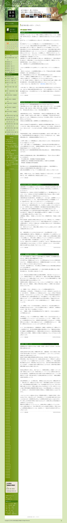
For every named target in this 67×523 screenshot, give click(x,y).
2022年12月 (8, 236)
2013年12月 (8, 407)
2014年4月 (8, 401)
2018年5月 (8, 323)
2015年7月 (8, 377)
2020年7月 (8, 282)
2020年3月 (8, 288)
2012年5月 (8, 437)
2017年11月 (8, 333)
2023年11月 (8, 218)
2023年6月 (8, 226)
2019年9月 (8, 298)
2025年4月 (8, 191)
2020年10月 (8, 277)
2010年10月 (8, 468)
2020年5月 (8, 285)
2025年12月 (8, 179)
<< (6, 38)
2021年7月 (8, 263)
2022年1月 (8, 253)
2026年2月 (8, 175)
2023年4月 (8, 229)
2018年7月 (8, 320)
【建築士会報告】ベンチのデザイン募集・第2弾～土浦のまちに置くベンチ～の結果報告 (12, 157)
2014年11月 (8, 390)
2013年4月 (8, 420)
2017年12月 (8, 331)
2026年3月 (8, 174)
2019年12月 (8, 293)
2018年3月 (8, 326)
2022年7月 (8, 244)
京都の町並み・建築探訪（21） (11, 108)
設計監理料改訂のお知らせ (11, 143)
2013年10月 (8, 410)
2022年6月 (8, 245)
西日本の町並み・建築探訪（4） (11, 112)
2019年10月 (8, 296)
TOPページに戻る (10, 23)
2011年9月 (8, 450)
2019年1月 (8, 310)
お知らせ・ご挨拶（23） (11, 80)
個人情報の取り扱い (10, 141)
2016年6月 (8, 360)
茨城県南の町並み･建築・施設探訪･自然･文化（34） (12, 129)
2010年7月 (8, 472)
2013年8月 (8, 414)
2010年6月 (8, 474)
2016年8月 (8, 356)
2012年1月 (8, 444)
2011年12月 (8, 445)
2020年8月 (8, 280)
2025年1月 (8, 196)
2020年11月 (8, 275)
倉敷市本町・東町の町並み (11, 150)
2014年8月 (8, 395)
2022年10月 (8, 239)
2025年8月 (8, 185)
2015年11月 (8, 371)
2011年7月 (8, 453)
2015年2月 (8, 385)
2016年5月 (8, 361)
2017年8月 (8, 337)
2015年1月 (8, 387)
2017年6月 (8, 341)
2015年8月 (8, 375)
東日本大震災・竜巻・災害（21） (11, 87)
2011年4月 (8, 458)
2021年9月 (8, 260)
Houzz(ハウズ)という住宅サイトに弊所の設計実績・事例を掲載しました (12, 147)
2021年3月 (8, 269)
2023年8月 (8, 223)
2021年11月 (8, 256)
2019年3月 (8, 307)
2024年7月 (8, 206)
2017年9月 (8, 336)
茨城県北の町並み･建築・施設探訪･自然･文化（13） (12, 116)
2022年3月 (8, 250)
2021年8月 (8, 261)
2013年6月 (8, 417)
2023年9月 (8, 221)
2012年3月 (8, 441)
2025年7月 (8, 187)
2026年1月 (8, 177)
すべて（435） (9, 55)
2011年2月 (8, 461)
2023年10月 (8, 220)
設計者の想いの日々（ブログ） (34, 516)
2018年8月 (8, 318)
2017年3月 (8, 345)
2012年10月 (8, 429)
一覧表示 (7, 171)
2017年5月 (8, 342)
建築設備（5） (9, 74)
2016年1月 (8, 368)
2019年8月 (8, 299)
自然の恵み (42, 83)
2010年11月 (8, 466)
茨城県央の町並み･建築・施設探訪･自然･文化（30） (12, 120)
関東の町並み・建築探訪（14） (11, 100)
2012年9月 (8, 431)
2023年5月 (8, 228)
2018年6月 (8, 321)
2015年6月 (8, 379)
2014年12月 (8, 388)
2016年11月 (8, 352)
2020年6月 (8, 283)
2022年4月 (8, 248)
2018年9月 (8, 317)
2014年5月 (8, 399)
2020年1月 (8, 291)
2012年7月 (8, 434)
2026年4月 (8, 172)
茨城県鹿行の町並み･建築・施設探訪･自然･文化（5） (12, 133)
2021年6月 (8, 264)
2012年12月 (8, 426)
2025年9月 (8, 183)
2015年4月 (8, 382)
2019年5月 (8, 304)
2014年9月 (8, 393)
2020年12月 (8, 274)
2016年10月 (8, 353)
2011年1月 (8, 463)
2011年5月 (8, 456)
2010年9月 (8, 469)
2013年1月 (8, 425)
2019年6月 (8, 302)
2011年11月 (8, 447)
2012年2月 (8, 442)
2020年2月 (8, 290)
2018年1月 (8, 329)
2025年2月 (8, 194)
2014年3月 (8, 402)
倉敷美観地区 (8, 152)
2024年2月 (8, 214)
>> (16, 38)
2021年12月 (8, 255)
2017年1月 (8, 348)
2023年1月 (8, 234)
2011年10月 (8, 449)
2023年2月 (8, 233)
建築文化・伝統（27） (10, 68)
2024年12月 (8, 198)
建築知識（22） (9, 63)
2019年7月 (8, 301)
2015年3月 (8, 383)
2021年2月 (8, 271)
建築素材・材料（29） (10, 70)
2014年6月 (8, 398)
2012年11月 (8, 428)
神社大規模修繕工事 (10, 153)
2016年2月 (8, 366)
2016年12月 (8, 350)
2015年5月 (8, 380)
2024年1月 (8, 215)
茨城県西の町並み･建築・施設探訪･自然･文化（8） (12, 124)
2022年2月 (8, 252)
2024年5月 (8, 209)
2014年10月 (8, 391)
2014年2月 (8, 404)
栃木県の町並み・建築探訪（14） (11, 96)
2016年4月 (8, 363)
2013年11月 (8, 409)
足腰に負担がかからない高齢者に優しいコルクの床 (12, 161)
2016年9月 (8, 355)
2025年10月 (8, 182)
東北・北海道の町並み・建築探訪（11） (12, 92)
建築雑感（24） (9, 61)
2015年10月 (8, 372)
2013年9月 (8, 412)
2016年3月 (8, 364)
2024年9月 (8, 202)
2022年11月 (8, 237)
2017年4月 (8, 344)
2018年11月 (8, 314)
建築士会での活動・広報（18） (11, 83)
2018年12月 (8, 312)
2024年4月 (8, 210)
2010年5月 (8, 476)
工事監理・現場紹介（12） (11, 78)
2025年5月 (8, 190)
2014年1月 (8, 406)
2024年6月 (8, 207)
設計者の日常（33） (10, 76)
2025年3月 (8, 193)
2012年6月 (8, 436)
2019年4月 (8, 306)
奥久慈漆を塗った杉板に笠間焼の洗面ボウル (12, 165)
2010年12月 (8, 464)
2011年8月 (8, 452)
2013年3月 (8, 422)
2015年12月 (8, 369)
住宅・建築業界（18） (10, 72)
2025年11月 (8, 180)
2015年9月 (8, 374)
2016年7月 (8, 358)
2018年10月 (8, 315)
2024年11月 (8, 199)
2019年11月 (8, 294)
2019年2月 (8, 309)
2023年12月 (8, 217)
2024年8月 (8, 204)
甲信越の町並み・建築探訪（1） (11, 104)
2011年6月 (8, 455)
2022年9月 (8, 241)
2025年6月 (8, 188)
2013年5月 (8, 418)
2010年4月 (8, 477)
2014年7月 (8, 396)
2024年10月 (8, 201)
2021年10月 (8, 258)
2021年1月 (8, 272)
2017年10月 (8, 334)
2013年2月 (8, 423)
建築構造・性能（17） (10, 66)
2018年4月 (8, 325)
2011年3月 (8, 460)
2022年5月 (8, 247)
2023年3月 (8, 231)
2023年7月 (8, 225)
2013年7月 (8, 415)
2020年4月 (8, 287)
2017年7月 (8, 339)
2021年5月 (8, 266)
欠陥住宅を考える (9, 139)
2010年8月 (8, 471)
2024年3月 (8, 212)
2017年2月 (8, 347)
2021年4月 (8, 268)
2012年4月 (8, 439)
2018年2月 (8, 328)
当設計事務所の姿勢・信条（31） (11, 58)
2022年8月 (8, 242)
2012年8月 (8, 433)
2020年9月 (8, 279)
